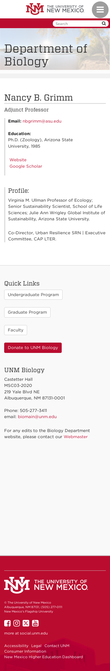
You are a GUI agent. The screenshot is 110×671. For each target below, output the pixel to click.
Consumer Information (25, 651)
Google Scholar (25, 166)
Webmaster (76, 436)
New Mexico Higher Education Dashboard (43, 657)
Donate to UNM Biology (33, 347)
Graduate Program (27, 312)
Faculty (15, 330)
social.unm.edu (34, 633)
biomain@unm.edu (37, 416)
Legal (36, 645)
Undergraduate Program (33, 294)
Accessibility (16, 645)
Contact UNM (57, 645)
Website (18, 159)
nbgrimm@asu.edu (42, 121)
